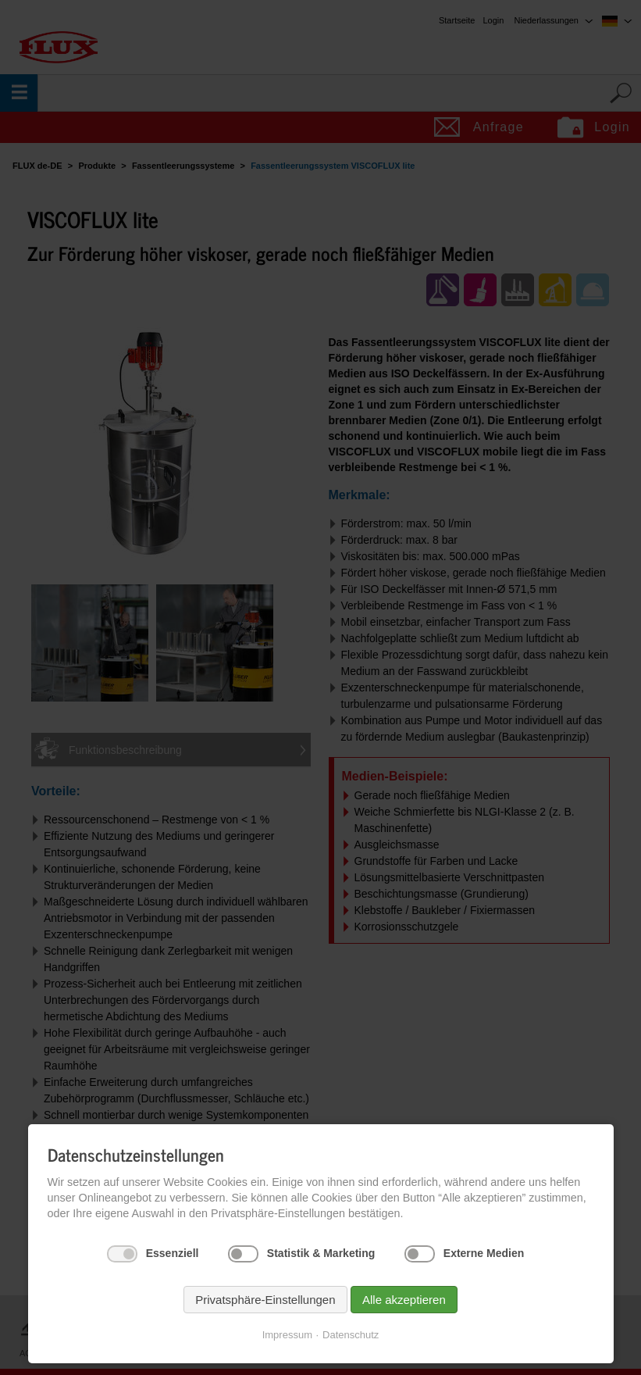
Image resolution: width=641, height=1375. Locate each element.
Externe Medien (483, 1253)
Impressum (287, 1335)
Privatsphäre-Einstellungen (265, 1299)
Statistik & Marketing (321, 1253)
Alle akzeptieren (404, 1299)
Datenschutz (350, 1335)
